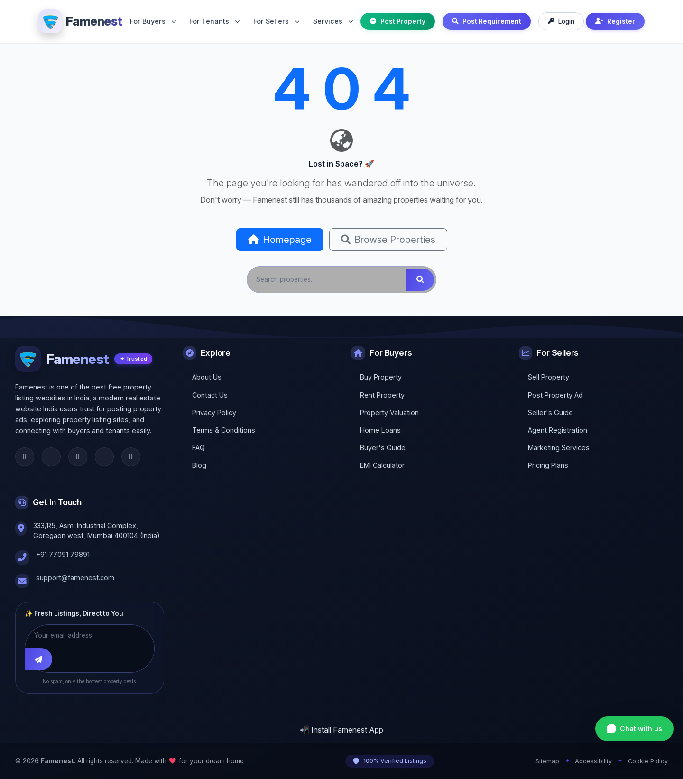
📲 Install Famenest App (341, 729)
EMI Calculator (382, 465)
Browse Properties (388, 239)
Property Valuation (389, 412)
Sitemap (547, 761)
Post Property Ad (555, 395)
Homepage (280, 239)
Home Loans (380, 430)
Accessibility (593, 761)
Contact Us (210, 395)
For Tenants (214, 21)
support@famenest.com (75, 578)
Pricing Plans (548, 465)
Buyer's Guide (383, 448)
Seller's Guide (550, 412)
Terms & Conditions (223, 430)
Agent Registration (557, 430)
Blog (199, 465)
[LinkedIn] (104, 456)
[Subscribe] (38, 659)
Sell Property (548, 377)
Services (333, 21)
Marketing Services (559, 448)
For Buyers (153, 21)
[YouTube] (130, 456)
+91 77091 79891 (63, 554)
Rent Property (382, 395)
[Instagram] (77, 456)
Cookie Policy (648, 761)
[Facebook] (24, 456)
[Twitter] (51, 456)
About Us (207, 377)
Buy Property (381, 377)
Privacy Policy (214, 412)
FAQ (198, 448)
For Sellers (276, 21)
